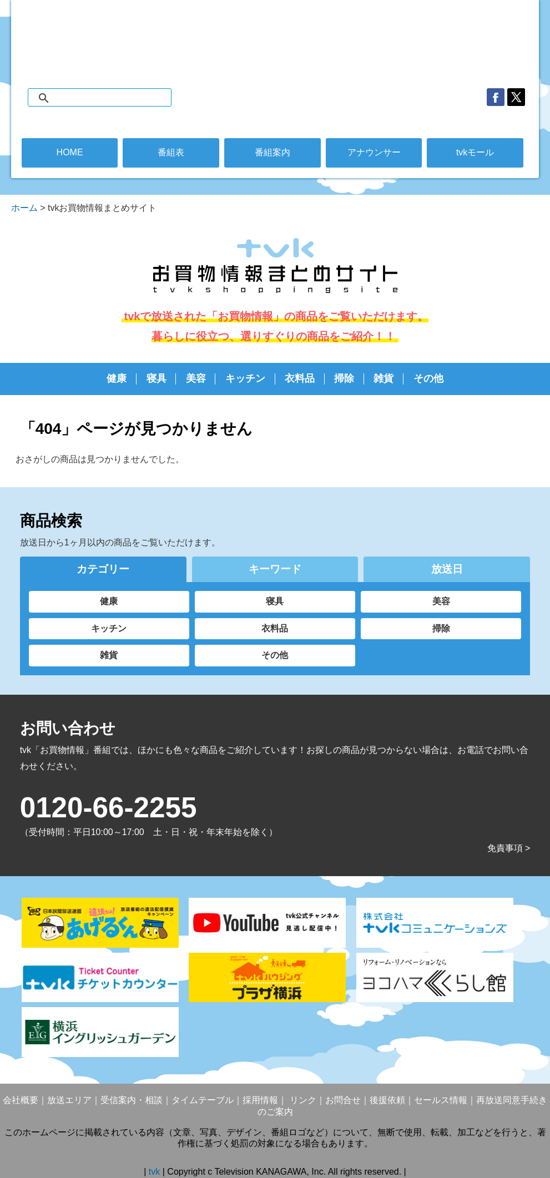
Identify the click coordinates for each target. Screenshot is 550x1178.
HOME (70, 152)
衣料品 (300, 378)
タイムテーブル (202, 1100)
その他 (428, 378)
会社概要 (20, 1100)
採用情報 (260, 1100)
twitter (516, 97)
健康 (117, 378)
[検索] (110, 98)
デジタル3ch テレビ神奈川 (274, 33)
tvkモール (475, 152)
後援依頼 (387, 1100)
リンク (301, 1100)
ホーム (24, 208)
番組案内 (272, 152)
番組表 (171, 152)
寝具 (156, 378)
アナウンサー (374, 152)
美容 (196, 378)
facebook (495, 97)
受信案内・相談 (131, 1100)
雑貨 (383, 378)
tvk (156, 1171)
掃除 (344, 378)
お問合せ (343, 1100)
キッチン (245, 378)
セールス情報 (440, 1100)
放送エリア (69, 1100)
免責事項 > (509, 848)
